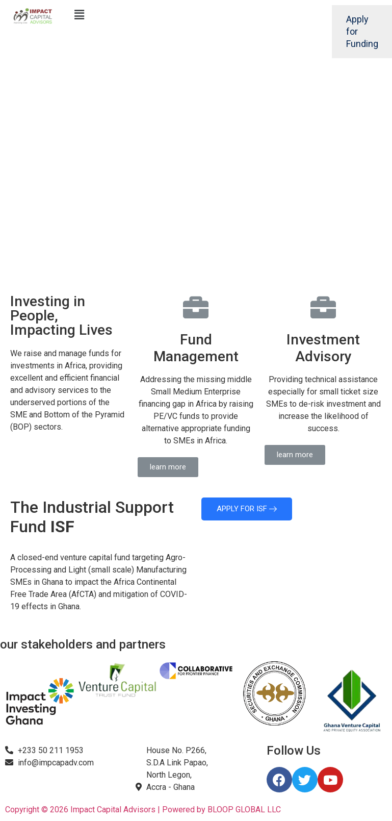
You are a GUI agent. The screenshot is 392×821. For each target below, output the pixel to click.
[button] (168, 467)
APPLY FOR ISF (247, 508)
